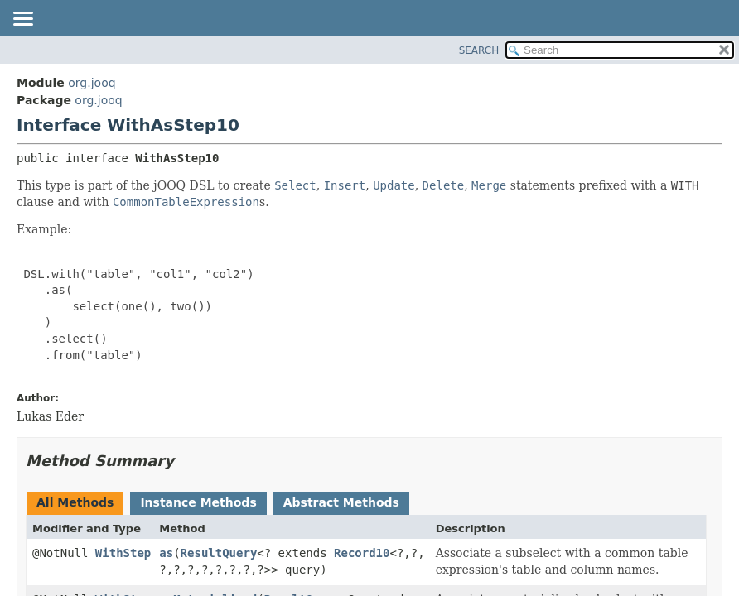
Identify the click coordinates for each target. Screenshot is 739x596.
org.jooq (91, 82)
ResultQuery (219, 553)
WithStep (123, 553)
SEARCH (479, 50)
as (166, 553)
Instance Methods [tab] (198, 502)
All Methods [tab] (75, 502)
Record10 (361, 553)
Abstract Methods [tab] (341, 502)
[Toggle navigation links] (22, 19)
